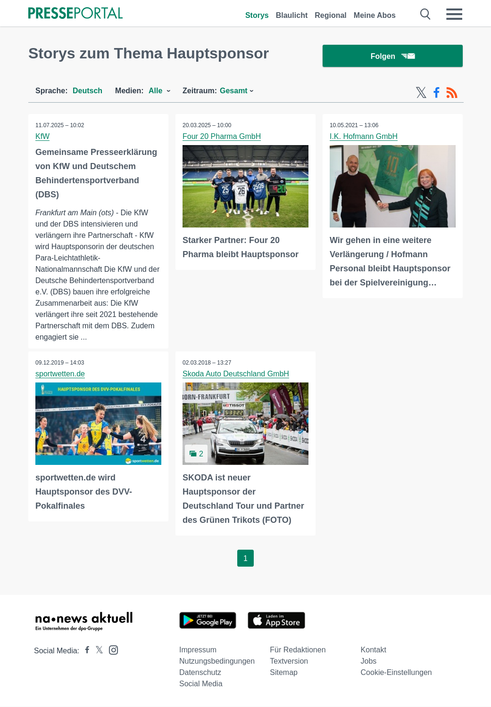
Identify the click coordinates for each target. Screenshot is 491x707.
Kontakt (373, 650)
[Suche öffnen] (426, 14)
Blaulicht (292, 15)
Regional (331, 15)
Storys (257, 15)
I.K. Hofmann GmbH (364, 137)
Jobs (369, 662)
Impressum (197, 650)
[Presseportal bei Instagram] (110, 650)
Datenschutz (200, 673)
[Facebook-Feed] (436, 93)
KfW (42, 137)
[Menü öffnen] (454, 14)
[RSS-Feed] (452, 93)
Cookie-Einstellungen (396, 673)
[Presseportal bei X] (96, 651)
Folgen (393, 56)
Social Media (201, 684)
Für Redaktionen (297, 650)
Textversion (289, 662)
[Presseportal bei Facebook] (84, 651)
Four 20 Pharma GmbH (222, 137)
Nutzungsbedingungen (217, 662)
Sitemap (284, 673)
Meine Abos (375, 15)
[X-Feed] (421, 93)
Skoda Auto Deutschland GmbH (236, 374)
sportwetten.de (60, 374)
